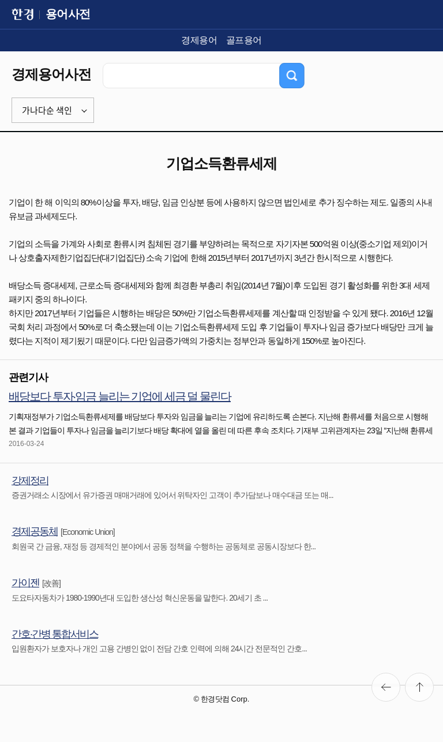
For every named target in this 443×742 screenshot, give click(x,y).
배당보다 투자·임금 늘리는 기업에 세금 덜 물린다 (120, 396)
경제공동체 (35, 531)
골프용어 (244, 40)
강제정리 (30, 480)
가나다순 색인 (47, 110)
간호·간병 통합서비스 (55, 634)
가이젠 (25, 583)
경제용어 (199, 40)
